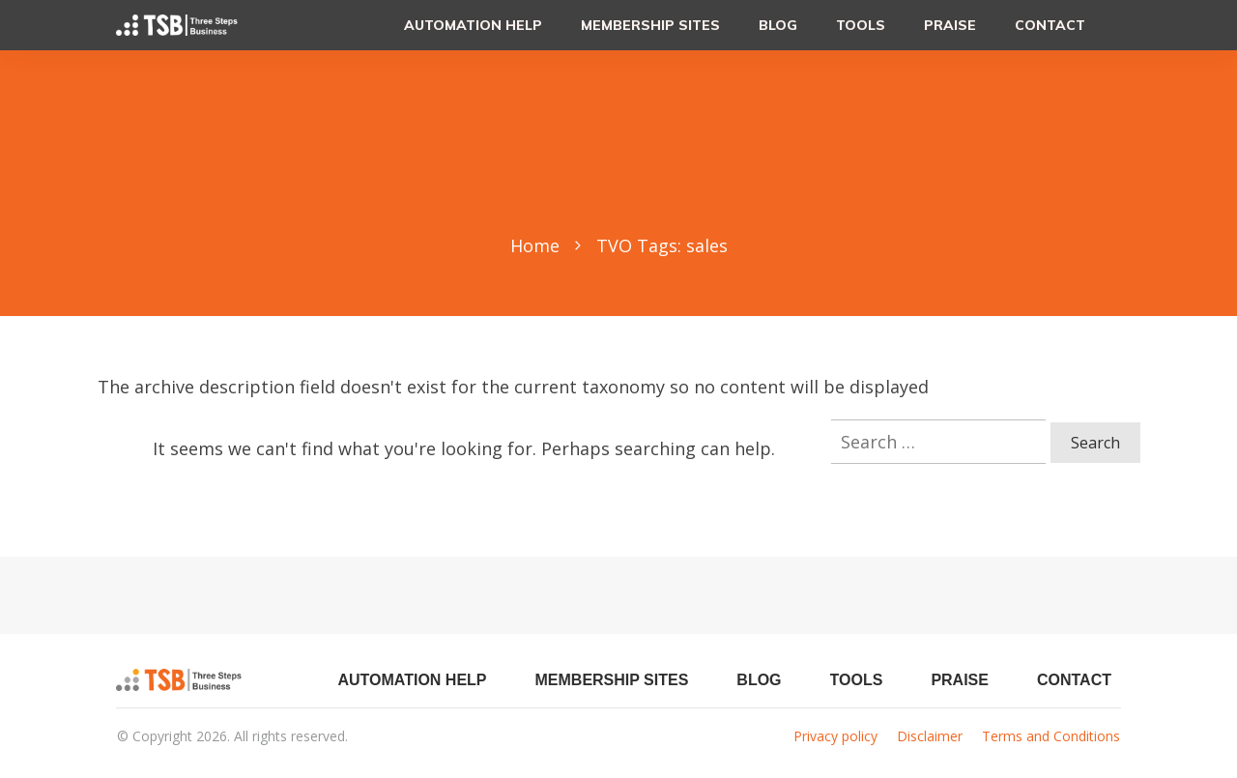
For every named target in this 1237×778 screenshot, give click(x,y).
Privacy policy (835, 736)
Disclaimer (930, 736)
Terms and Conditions (1051, 736)
